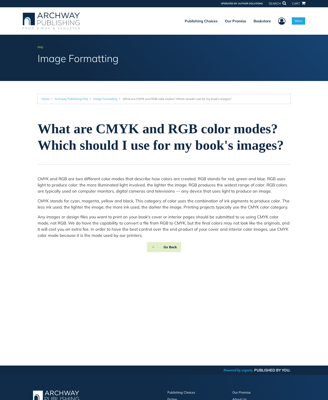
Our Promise (235, 21)
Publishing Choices (201, 21)
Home (45, 99)
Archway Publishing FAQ (71, 99)
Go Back (170, 247)
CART (298, 3)
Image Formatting (105, 99)
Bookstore (262, 21)
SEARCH (277, 3)
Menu (298, 21)
